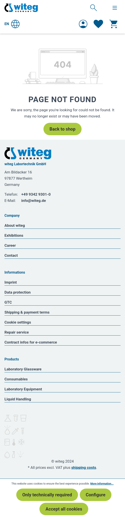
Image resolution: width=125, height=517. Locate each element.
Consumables (16, 379)
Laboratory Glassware (22, 369)
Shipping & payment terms (26, 312)
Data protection (17, 292)
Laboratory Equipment (23, 389)
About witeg (14, 225)
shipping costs (83, 467)
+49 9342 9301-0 (36, 194)
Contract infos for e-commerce (30, 342)
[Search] (93, 7)
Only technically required (47, 494)
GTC (8, 302)
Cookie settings (17, 322)
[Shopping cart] (113, 24)
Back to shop (62, 129)
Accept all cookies (63, 509)
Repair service (16, 332)
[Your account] (83, 24)
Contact (11, 255)
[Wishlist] (98, 24)
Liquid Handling (17, 399)
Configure (95, 494)
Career (10, 245)
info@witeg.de (33, 200)
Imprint (10, 282)
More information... (101, 483)
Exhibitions (13, 235)
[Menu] (115, 8)
